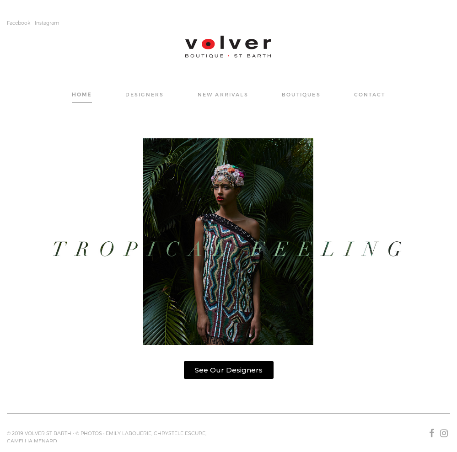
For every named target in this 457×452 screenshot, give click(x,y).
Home (82, 94)
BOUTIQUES (301, 94)
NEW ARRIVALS (223, 94)
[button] (229, 370)
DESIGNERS (144, 94)
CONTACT (369, 94)
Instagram (47, 23)
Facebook (18, 23)
